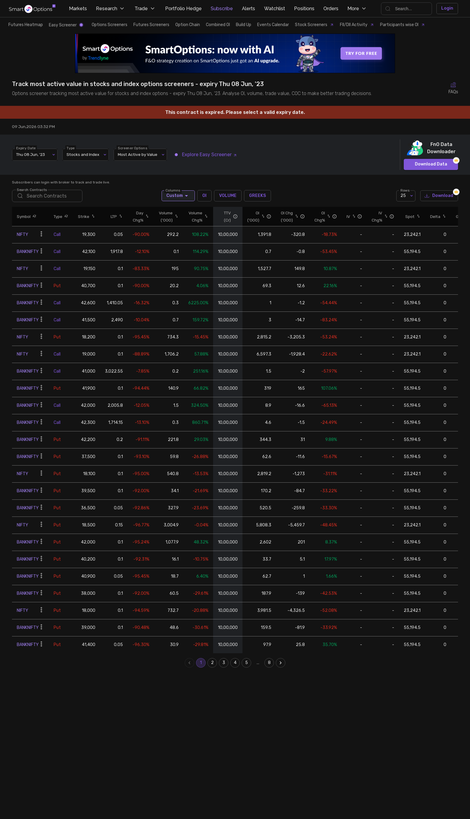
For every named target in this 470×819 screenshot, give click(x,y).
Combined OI (218, 24)
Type (71, 148)
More (357, 9)
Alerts (248, 8)
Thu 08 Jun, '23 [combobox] (30, 154)
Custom (178, 195)
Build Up (243, 24)
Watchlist (274, 8)
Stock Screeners (314, 24)
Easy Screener (66, 25)
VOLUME (227, 195)
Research (111, 9)
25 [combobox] (403, 195)
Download (439, 196)
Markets (78, 8)
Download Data (431, 164)
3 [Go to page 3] (223, 662)
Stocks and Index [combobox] (83, 154)
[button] (34, 216)
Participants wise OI (402, 24)
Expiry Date (26, 148)
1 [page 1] (200, 662)
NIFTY (22, 234)
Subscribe (222, 8)
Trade (145, 9)
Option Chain (187, 24)
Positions (304, 8)
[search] (47, 196)
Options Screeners (109, 24)
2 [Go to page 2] (212, 662)
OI (204, 195)
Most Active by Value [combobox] (137, 154)
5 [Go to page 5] (246, 662)
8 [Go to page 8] (269, 662)
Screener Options (132, 148)
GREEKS (257, 195)
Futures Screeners (151, 24)
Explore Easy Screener (206, 154)
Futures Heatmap (25, 24)
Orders (330, 8)
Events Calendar (273, 24)
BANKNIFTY (28, 251)
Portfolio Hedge (183, 8)
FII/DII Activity (357, 24)
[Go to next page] (280, 663)
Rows (404, 190)
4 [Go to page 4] (235, 662)
